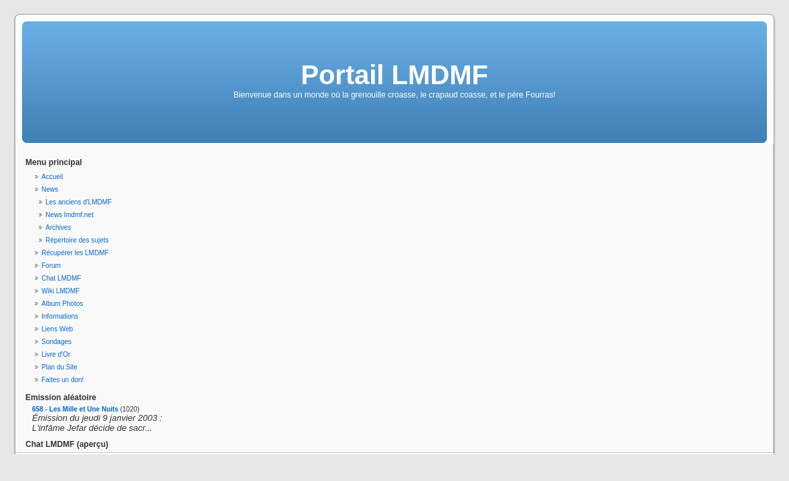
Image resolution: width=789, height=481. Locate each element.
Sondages (56, 341)
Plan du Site (59, 367)
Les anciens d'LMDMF (78, 202)
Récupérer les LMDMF (75, 253)
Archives (58, 227)
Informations (59, 316)
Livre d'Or (55, 354)
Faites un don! (62, 379)
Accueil (52, 176)
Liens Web (57, 329)
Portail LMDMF (394, 75)
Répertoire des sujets (77, 240)
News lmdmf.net (69, 214)
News (49, 189)
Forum (51, 265)
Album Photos (62, 303)
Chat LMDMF (61, 278)
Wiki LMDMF (60, 291)
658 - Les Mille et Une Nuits (75, 409)
